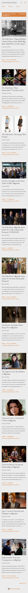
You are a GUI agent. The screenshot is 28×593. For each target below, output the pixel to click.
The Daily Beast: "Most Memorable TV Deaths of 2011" (13, 89)
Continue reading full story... (10, 61)
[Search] (22, 3)
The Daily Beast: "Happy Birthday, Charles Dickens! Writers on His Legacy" (14, 41)
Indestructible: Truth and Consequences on (11, 558)
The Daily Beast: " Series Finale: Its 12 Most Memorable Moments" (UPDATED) (13, 229)
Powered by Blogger (14, 588)
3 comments (10, 436)
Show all (22, 14)
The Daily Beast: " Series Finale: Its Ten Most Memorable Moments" (13, 278)
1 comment (9, 248)
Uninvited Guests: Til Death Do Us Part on (13, 419)
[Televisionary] (9, 2)
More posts (22, 583)
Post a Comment (11, 59)
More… (18, 6)
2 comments (10, 106)
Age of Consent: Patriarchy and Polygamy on (13, 512)
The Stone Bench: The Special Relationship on (12, 465)
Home (3, 6)
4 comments (10, 390)
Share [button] (3, 59)
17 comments (10, 199)
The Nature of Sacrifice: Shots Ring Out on (12, 326)
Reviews (11, 6)
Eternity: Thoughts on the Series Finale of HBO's (13, 182)
